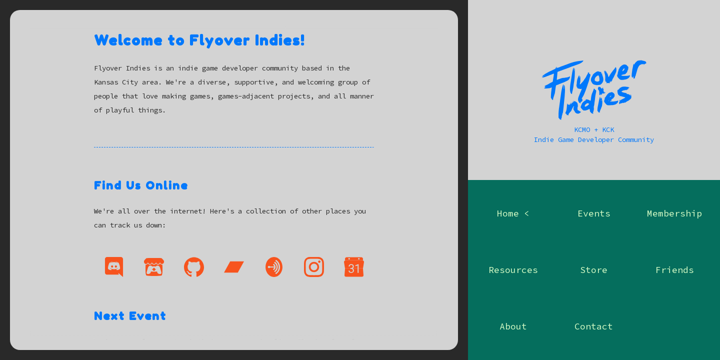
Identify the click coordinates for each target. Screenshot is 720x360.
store (594, 270)
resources (513, 270)
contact (593, 326)
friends (675, 270)
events (594, 213)
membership (674, 213)
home (508, 213)
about (513, 326)
